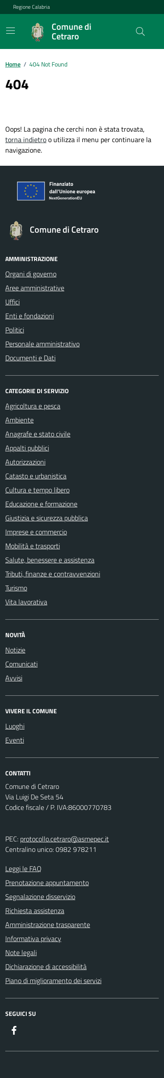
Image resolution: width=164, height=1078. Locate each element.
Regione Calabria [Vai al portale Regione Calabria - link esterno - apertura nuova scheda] (31, 7)
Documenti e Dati (30, 357)
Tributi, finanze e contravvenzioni (52, 574)
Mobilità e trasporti (32, 546)
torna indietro (25, 139)
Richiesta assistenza (34, 910)
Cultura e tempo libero (37, 490)
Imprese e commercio (36, 532)
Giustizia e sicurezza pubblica (46, 518)
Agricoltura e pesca (32, 406)
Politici (14, 329)
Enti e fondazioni (29, 315)
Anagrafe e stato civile (37, 434)
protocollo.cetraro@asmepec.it (64, 839)
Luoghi (14, 726)
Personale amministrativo (42, 343)
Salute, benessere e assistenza (49, 560)
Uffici (12, 302)
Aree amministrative (34, 288)
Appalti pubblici (27, 448)
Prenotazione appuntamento (47, 882)
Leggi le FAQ (23, 868)
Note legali (21, 952)
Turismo (16, 588)
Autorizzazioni (25, 462)
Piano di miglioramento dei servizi (53, 980)
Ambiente (19, 420)
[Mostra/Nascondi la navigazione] (10, 30)
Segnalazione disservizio (40, 896)
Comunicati (21, 664)
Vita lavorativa (26, 602)
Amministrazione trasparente (47, 924)
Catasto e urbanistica (35, 476)
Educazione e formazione (41, 504)
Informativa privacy (33, 938)
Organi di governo (30, 274)
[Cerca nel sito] (140, 31)
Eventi (14, 740)
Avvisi (13, 678)
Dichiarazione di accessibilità (46, 966)
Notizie (15, 650)
